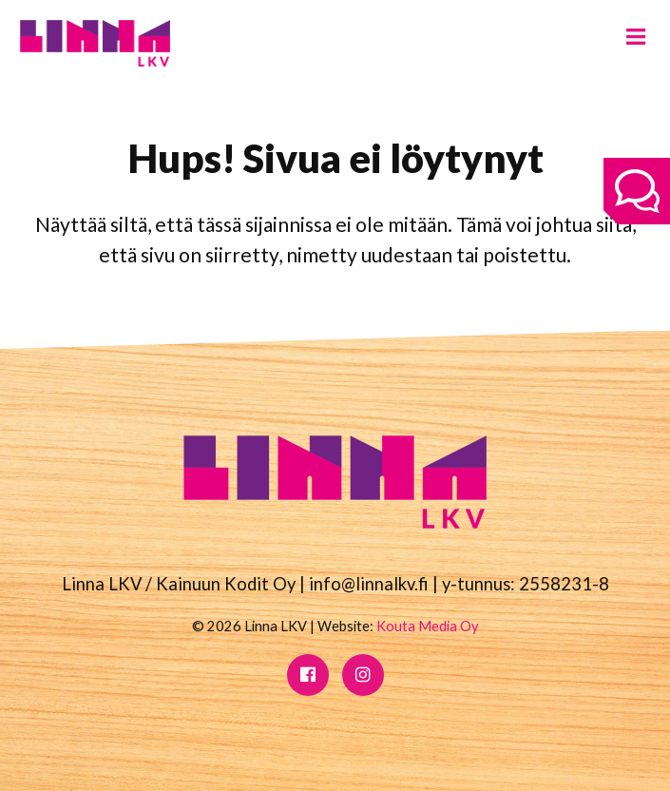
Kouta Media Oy (427, 625)
